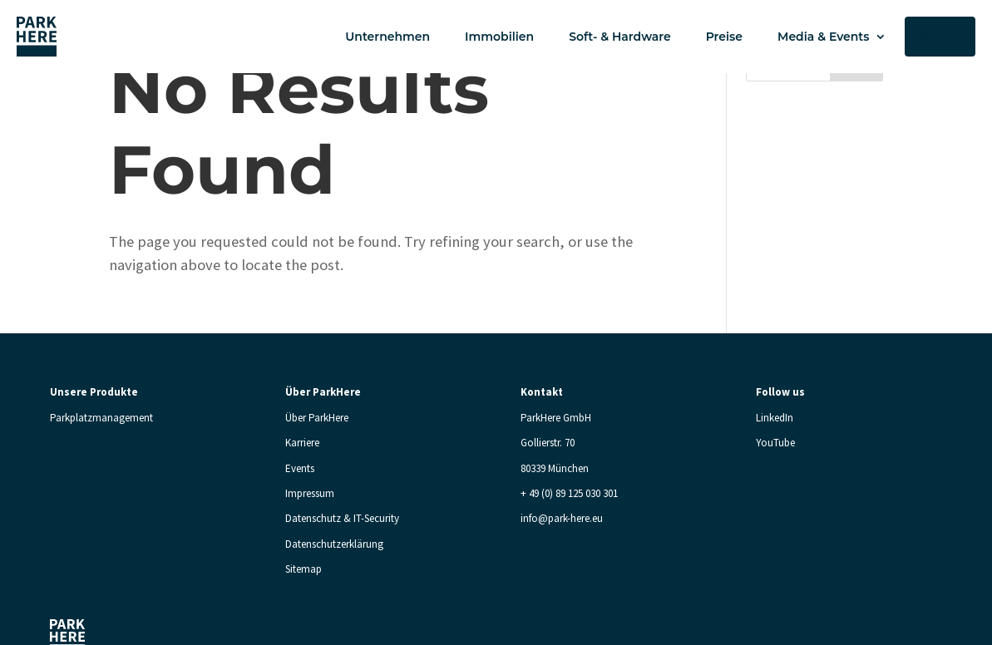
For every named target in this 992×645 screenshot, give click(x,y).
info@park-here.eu (562, 518)
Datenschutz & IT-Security (342, 518)
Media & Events (823, 36)
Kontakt (940, 36)
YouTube (775, 443)
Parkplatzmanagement (101, 418)
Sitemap (303, 569)
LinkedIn (774, 418)
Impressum (309, 493)
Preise (724, 36)
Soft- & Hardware (620, 36)
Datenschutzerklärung (334, 544)
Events (299, 468)
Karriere (302, 443)
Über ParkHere (316, 418)
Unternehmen (387, 36)
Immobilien (499, 36)
